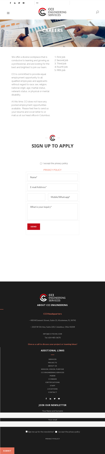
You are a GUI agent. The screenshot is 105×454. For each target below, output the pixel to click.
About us (52, 366)
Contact (52, 392)
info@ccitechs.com (52, 334)
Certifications (52, 382)
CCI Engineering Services (46, 37)
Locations (52, 389)
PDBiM (52, 375)
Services (53, 359)
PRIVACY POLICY (52, 170)
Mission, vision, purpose (52, 369)
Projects (52, 362)
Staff (52, 385)
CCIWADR (52, 379)
